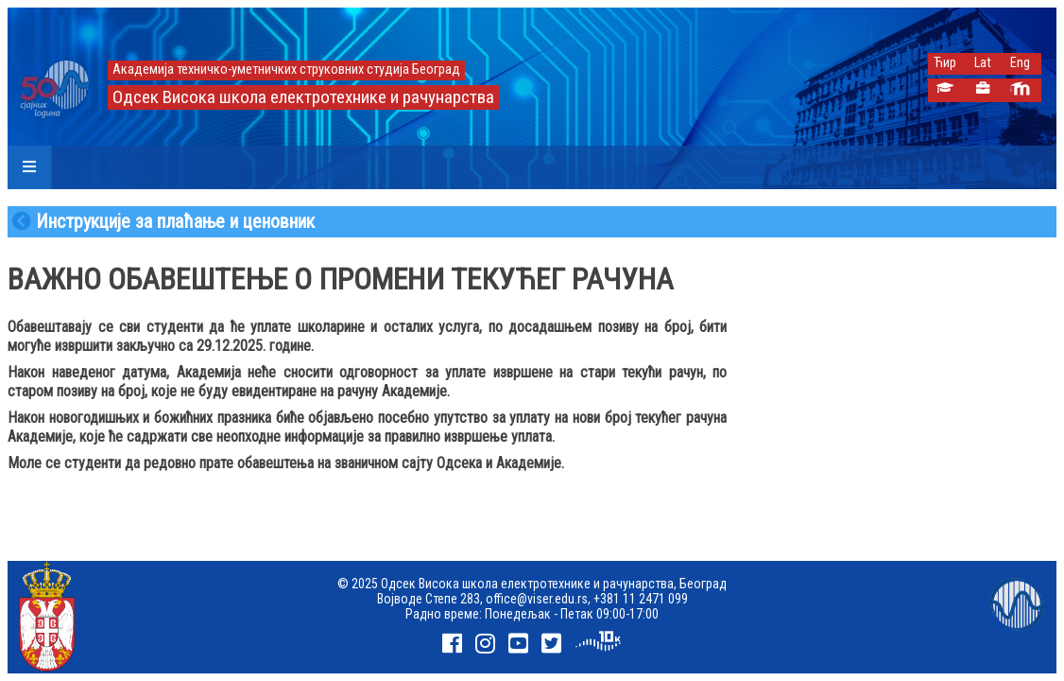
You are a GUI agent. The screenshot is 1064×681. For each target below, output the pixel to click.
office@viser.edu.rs (537, 598)
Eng (1020, 63)
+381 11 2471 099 (640, 598)
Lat (982, 63)
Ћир (945, 63)
